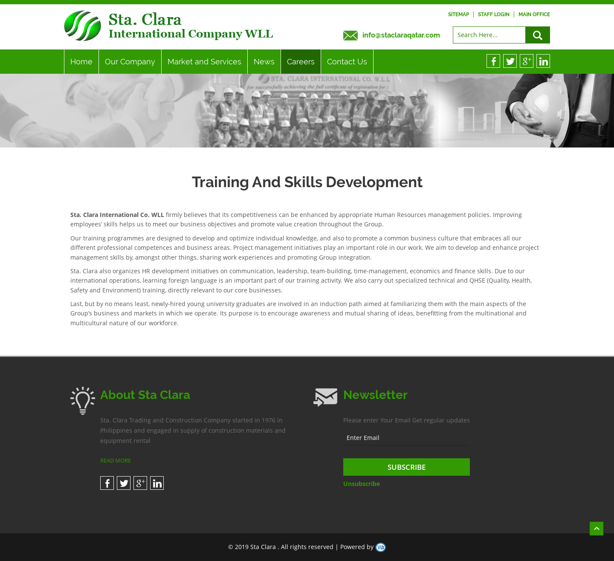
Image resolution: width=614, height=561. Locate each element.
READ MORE (115, 460)
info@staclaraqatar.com (401, 35)
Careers (301, 61)
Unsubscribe (361, 484)
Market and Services (204, 61)
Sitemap (458, 14)
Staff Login (494, 14)
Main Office (534, 14)
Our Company (130, 61)
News (264, 61)
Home (81, 61)
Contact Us (347, 61)
